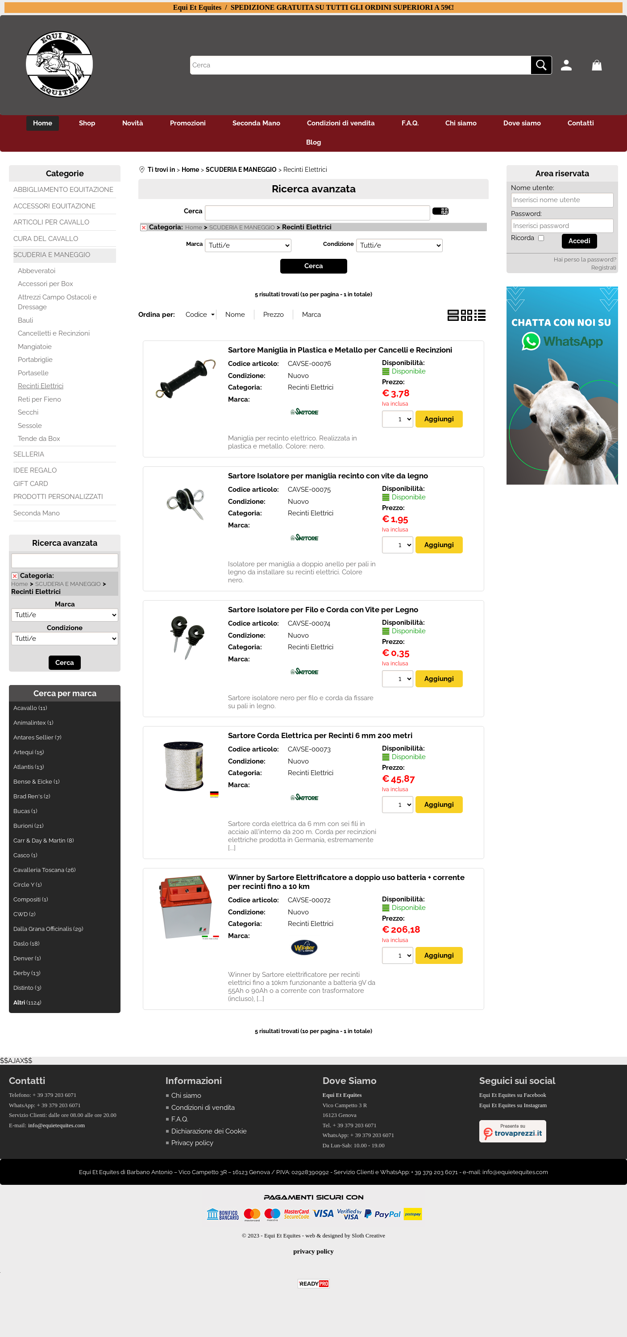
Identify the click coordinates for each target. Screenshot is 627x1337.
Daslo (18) (26, 943)
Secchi (28, 412)
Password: (526, 214)
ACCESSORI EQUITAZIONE (54, 206)
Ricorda (522, 238)
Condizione (65, 628)
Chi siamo (461, 123)
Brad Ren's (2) (31, 796)
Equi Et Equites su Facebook (512, 1095)
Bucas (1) (25, 811)
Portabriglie (35, 360)
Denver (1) (27, 958)
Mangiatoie (35, 347)
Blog (313, 142)
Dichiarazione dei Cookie (209, 1131)
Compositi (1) (30, 899)
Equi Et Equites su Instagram (513, 1105)
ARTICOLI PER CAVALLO (51, 222)
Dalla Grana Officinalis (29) (48, 929)
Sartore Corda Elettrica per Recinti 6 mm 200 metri (320, 735)
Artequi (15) (28, 752)
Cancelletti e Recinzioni (54, 333)
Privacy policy (192, 1143)
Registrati (603, 267)
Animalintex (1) (33, 722)
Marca (65, 604)
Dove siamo (522, 123)
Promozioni (188, 123)
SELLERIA (28, 454)
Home (42, 123)
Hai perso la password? (585, 259)
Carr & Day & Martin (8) (43, 840)
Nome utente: (532, 188)
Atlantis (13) (28, 767)
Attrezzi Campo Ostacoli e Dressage (57, 302)
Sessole (30, 426)
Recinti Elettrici (40, 386)
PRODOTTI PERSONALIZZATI (58, 497)
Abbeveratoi (36, 271)
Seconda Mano (256, 123)
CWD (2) (24, 914)
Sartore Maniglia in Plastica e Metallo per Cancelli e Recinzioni (340, 349)
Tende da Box (39, 439)
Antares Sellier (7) (37, 737)
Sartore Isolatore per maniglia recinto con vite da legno (328, 475)
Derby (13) (26, 973)
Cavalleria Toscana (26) (44, 870)
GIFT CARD (30, 484)
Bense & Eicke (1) (36, 781)
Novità (132, 123)
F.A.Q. (410, 123)
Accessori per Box (45, 284)
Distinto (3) (27, 987)
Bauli (25, 320)
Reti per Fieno (39, 399)
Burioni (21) (28, 825)
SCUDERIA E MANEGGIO (51, 255)
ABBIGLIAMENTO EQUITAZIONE (63, 190)
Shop (87, 123)
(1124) (27, 1002)
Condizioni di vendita (341, 123)
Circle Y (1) (27, 884)
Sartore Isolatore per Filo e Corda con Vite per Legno (323, 609)
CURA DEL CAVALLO (45, 239)
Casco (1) (25, 855)
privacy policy (313, 1251)
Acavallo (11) (30, 708)
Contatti (581, 123)
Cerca (193, 211)
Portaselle (33, 373)
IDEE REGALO (35, 470)
